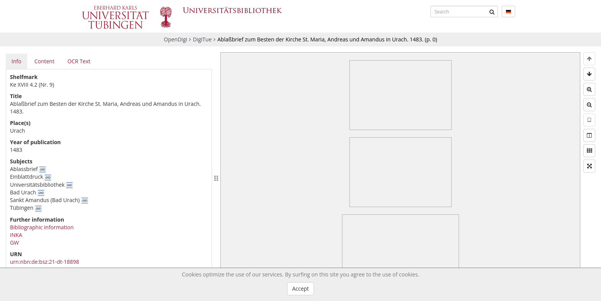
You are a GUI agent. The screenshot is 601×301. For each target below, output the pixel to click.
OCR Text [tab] (78, 61)
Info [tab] (16, 61)
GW (14, 242)
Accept (300, 288)
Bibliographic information (42, 227)
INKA (16, 234)
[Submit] (492, 11)
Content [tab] (44, 61)
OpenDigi (175, 39)
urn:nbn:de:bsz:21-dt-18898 (44, 261)
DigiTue (202, 39)
